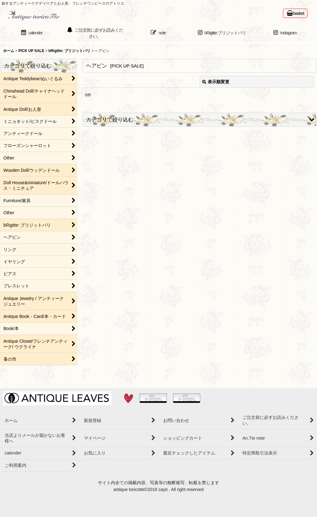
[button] (199, 120)
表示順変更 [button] (215, 81)
